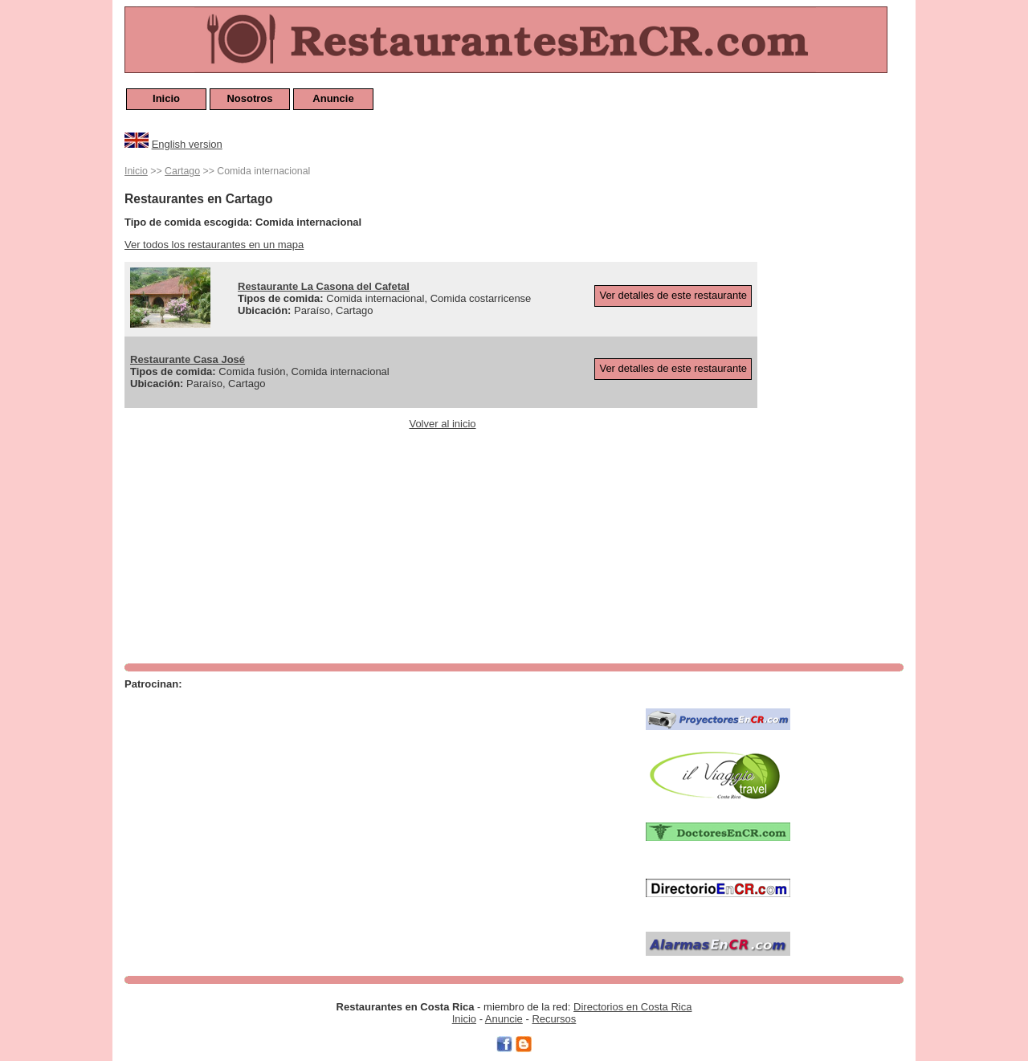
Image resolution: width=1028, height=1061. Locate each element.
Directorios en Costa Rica (632, 1007)
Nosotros (249, 98)
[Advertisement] (839, 403)
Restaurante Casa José (187, 359)
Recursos (554, 1019)
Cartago (182, 171)
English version (187, 144)
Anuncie (332, 98)
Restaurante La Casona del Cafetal (324, 286)
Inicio (166, 98)
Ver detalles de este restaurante (673, 295)
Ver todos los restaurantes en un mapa (214, 245)
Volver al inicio (442, 424)
